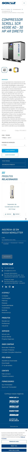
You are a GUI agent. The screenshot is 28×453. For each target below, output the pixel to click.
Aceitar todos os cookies (14, 450)
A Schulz (5, 293)
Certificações (6, 298)
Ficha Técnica (14, 161)
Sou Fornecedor (7, 385)
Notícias (4, 310)
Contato (5, 371)
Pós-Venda (6, 357)
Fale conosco (6, 374)
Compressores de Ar (17, 9)
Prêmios (4, 301)
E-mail (3, 237)
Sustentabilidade (7, 305)
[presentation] (13, 248)
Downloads (5, 363)
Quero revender (10, 155)
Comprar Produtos (8, 350)
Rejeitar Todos (14, 446)
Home (2, 9)
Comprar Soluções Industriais (11, 352)
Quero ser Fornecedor (9, 387)
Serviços (5, 331)
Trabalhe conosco (8, 376)
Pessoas (4, 303)
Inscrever (7, 257)
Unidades (5, 296)
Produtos (8, 9)
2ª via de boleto (7, 365)
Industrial (5, 326)
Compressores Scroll (6, 11)
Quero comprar (10, 150)
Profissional (6, 323)
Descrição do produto (14, 164)
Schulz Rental (6, 337)
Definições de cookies (14, 442)
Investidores (6, 308)
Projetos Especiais (8, 339)
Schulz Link (5, 334)
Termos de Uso (14, 242)
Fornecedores (8, 381)
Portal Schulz (6, 312)
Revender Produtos (8, 347)
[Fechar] (26, 431)
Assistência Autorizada (9, 361)
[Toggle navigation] (24, 3)
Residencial (6, 321)
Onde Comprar (8, 344)
